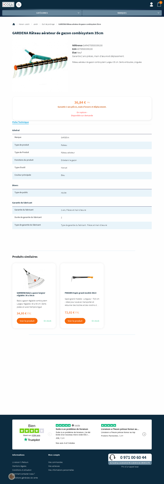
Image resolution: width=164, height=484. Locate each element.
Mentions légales (19, 466)
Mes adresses (54, 466)
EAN (74, 48)
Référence (77, 45)
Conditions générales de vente (25, 477)
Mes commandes (55, 462)
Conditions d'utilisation (21, 470)
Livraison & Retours (20, 462)
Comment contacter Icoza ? (23, 473)
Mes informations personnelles (61, 470)
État (74, 52)
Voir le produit (27, 320)
